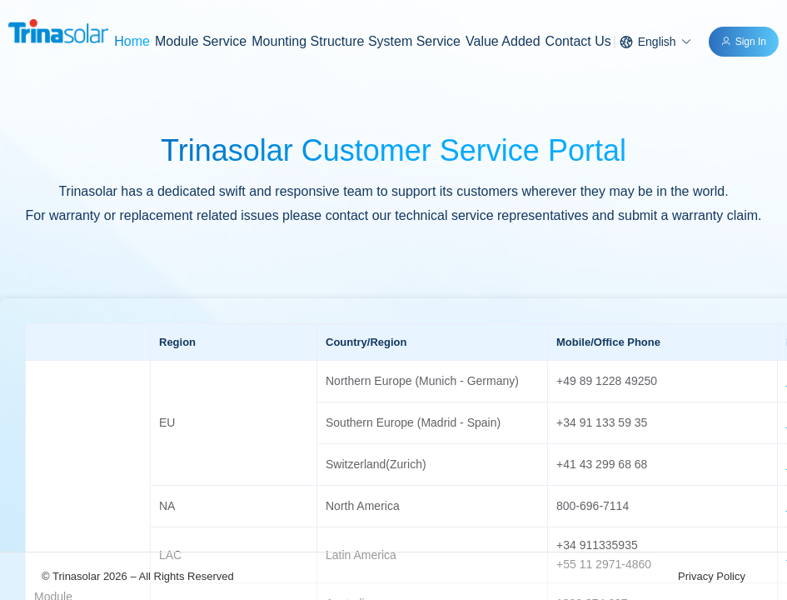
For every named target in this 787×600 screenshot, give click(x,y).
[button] (656, 42)
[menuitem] (200, 41)
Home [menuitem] (132, 41)
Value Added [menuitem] (503, 41)
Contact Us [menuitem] (578, 41)
